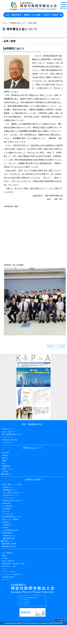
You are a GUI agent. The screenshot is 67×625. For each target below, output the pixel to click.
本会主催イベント (8, 487)
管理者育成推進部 (6, 533)
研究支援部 (5, 522)
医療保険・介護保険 (9, 543)
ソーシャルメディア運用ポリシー (12, 574)
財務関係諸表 (6, 466)
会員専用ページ (6, 541)
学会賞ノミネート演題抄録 (10, 519)
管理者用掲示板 (8, 538)
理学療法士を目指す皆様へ (10, 440)
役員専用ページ (6, 474)
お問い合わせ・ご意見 (9, 566)
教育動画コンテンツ (9, 535)
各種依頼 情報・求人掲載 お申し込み (13, 563)
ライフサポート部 (7, 514)
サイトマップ (6, 580)
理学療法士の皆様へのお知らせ (11, 500)
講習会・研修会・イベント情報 (11, 484)
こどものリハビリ (7, 442)
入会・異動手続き (7, 553)
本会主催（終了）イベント (11, 495)
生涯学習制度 (6, 509)
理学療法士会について (18, 23)
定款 (3, 463)
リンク (4, 569)
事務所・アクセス (7, 469)
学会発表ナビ (7, 525)
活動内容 (5, 455)
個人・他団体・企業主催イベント (13, 492)
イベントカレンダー (8, 437)
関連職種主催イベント (10, 490)
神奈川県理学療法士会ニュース (11, 517)
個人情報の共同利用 (8, 577)
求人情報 (5, 558)
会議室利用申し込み (9, 546)
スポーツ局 (5, 511)
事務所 (4, 555)
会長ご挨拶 (5, 453)
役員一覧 (5, 458)
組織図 (4, 461)
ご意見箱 (5, 471)
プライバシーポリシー (9, 571)
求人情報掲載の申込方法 (10, 530)
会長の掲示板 (6, 503)
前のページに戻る (56, 346)
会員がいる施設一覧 (8, 561)
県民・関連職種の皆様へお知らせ (12, 434)
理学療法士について (8, 429)
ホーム (5, 23)
